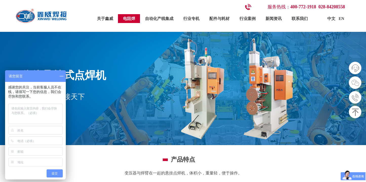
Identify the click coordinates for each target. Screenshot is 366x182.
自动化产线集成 (159, 18)
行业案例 (247, 18)
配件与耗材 (219, 18)
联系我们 (300, 18)
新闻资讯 (274, 18)
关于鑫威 (105, 18)
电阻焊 (129, 18)
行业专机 (191, 18)
